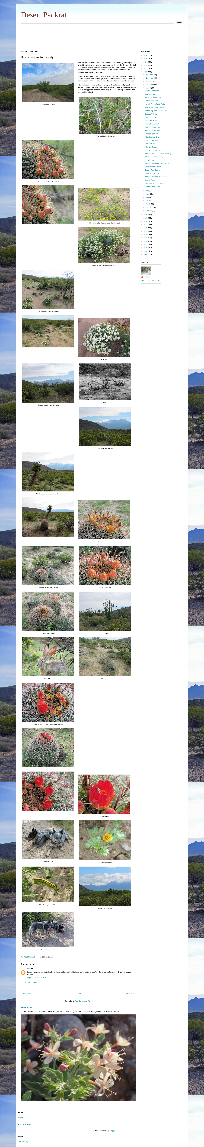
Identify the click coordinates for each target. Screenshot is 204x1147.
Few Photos (26, 1007)
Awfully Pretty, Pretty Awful (155, 104)
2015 (146, 231)
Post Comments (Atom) (84, 1001)
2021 (146, 72)
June (148, 194)
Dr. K (29, 969)
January (149, 211)
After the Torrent (151, 147)
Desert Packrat (44, 14)
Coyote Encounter (152, 91)
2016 (146, 228)
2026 (146, 55)
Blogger (113, 1131)
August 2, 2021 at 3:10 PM (36, 978)
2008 (146, 254)
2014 (146, 234)
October (149, 81)
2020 (146, 215)
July (147, 191)
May (147, 197)
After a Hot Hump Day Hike (155, 107)
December (150, 75)
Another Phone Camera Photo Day (158, 154)
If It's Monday (150, 160)
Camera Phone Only (152, 187)
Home (79, 993)
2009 (146, 251)
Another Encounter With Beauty (157, 163)
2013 (146, 238)
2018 (146, 221)
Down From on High (152, 127)
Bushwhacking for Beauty (154, 183)
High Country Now (152, 137)
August (148, 88)
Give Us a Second (152, 173)
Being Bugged (150, 117)
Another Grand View (152, 130)
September (150, 85)
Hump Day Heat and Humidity (156, 111)
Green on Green (151, 120)
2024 (146, 62)
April (147, 201)
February (149, 207)
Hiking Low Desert (152, 124)
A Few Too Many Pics (153, 150)
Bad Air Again (150, 180)
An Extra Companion (153, 97)
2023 (146, 65)
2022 (146, 68)
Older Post (130, 993)
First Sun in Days (151, 140)
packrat (146, 277)
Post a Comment (30, 983)
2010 (146, 248)
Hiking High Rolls (151, 134)
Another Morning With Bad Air (156, 177)
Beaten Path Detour (152, 170)
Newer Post (27, 993)
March (148, 204)
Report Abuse (24, 1124)
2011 (146, 244)
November (150, 78)
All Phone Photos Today (154, 157)
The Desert (22, 1142)
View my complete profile (150, 280)
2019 (146, 218)
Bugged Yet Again (151, 114)
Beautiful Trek (150, 144)
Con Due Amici (150, 94)
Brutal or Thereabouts (153, 167)
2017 (146, 225)
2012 (146, 241)
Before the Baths (151, 101)
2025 (146, 59)
